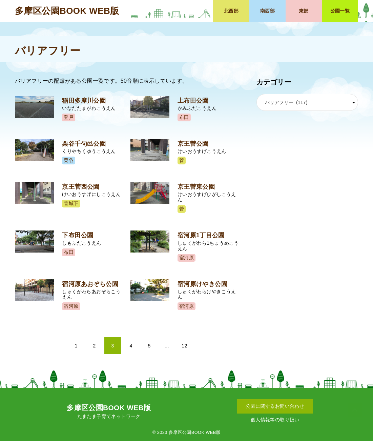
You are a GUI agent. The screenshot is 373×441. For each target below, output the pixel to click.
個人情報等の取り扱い (275, 419)
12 (184, 345)
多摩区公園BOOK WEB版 (67, 11)
